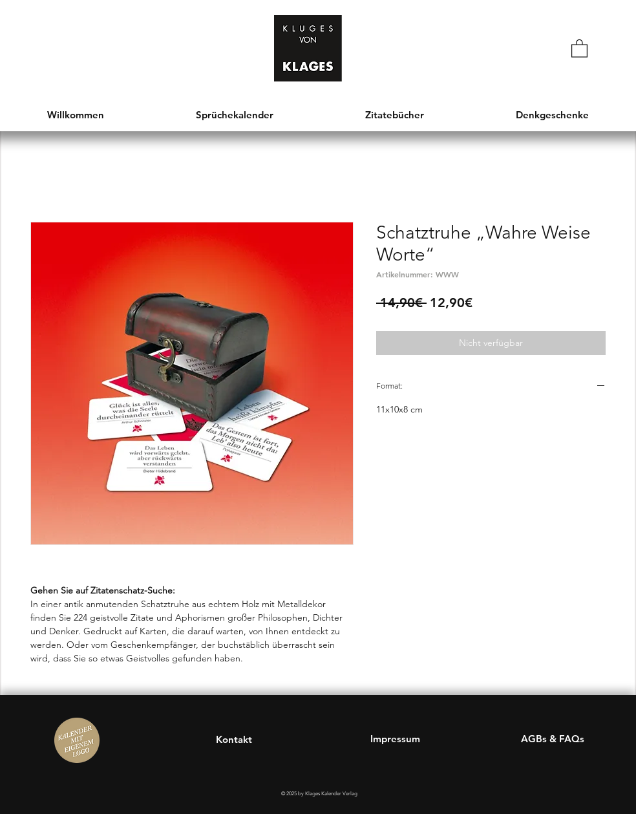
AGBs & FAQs (552, 739)
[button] (579, 48)
